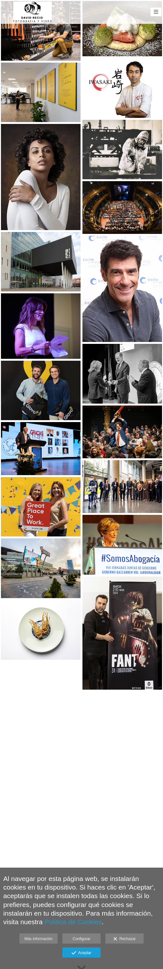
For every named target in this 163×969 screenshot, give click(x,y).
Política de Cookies (73, 921)
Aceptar (81, 953)
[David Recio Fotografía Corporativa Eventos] (33, 12)
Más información (39, 939)
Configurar (81, 939)
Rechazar (124, 939)
